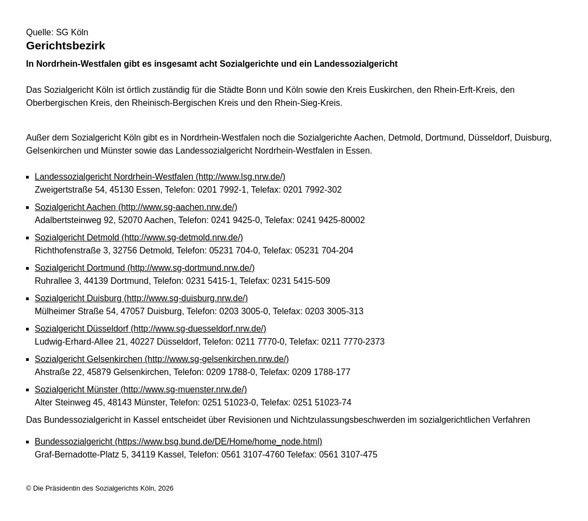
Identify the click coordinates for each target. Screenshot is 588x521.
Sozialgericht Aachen (136, 207)
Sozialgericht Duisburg (141, 298)
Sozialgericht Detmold (139, 237)
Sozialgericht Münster (141, 389)
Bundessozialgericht (178, 441)
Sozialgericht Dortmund (145, 267)
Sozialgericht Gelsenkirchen (162, 359)
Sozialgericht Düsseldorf (150, 328)
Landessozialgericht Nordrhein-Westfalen (160, 176)
